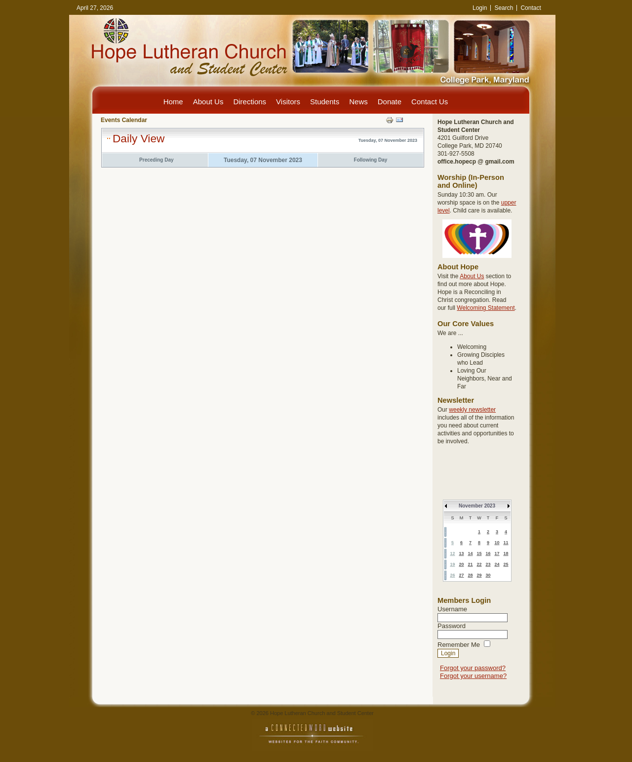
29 (478, 575)
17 (496, 553)
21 (470, 564)
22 (478, 564)
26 (452, 575)
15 (478, 553)
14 (470, 553)
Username (452, 609)
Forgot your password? (473, 668)
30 (487, 575)
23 (487, 564)
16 (487, 553)
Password (451, 626)
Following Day (371, 160)
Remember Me (458, 644)
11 (505, 542)
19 (452, 564)
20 (461, 564)
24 (496, 564)
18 (505, 553)
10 (496, 542)
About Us (472, 276)
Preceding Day (156, 160)
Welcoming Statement (485, 307)
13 (461, 553)
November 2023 (477, 505)
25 (505, 564)
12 (452, 553)
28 (470, 575)
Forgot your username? (473, 675)
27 (461, 575)
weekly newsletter (472, 409)
